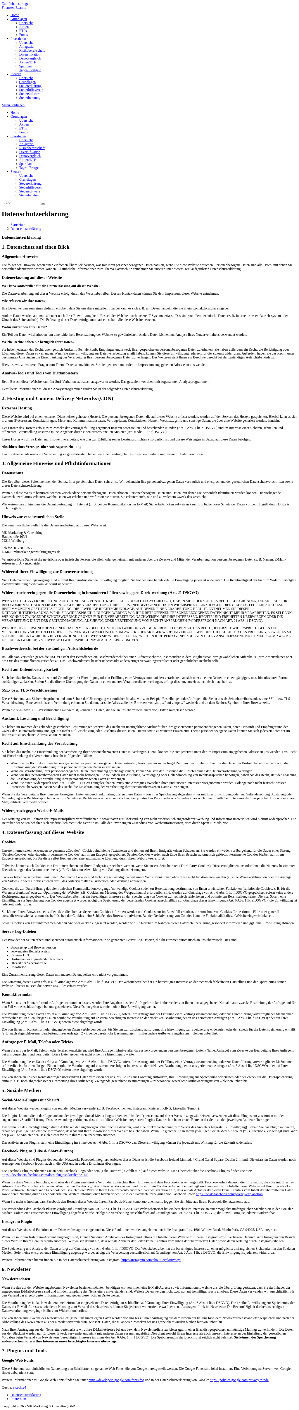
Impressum (18, 1399)
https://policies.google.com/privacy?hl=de (239, 1380)
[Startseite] (17, 225)
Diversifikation (29, 152)
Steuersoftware (29, 191)
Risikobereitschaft (32, 148)
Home (14, 112)
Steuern (15, 171)
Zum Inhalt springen (16, 3)
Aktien (24, 124)
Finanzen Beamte (14, 7)
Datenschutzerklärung (25, 1395)
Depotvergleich (30, 156)
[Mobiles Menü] (13, 105)
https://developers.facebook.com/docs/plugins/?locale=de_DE (45, 1175)
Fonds (23, 132)
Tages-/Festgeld (30, 167)
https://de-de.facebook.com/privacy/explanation (229, 1194)
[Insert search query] (21, 203)
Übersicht (26, 120)
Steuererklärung (30, 183)
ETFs (23, 128)
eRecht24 (19, 1387)
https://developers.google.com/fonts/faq (116, 1380)
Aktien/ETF (27, 160)
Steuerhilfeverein (31, 187)
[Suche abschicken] (43, 204)
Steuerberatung (29, 195)
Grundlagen (18, 116)
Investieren (18, 136)
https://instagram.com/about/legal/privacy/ (151, 1260)
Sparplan (25, 164)
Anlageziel (26, 144)
